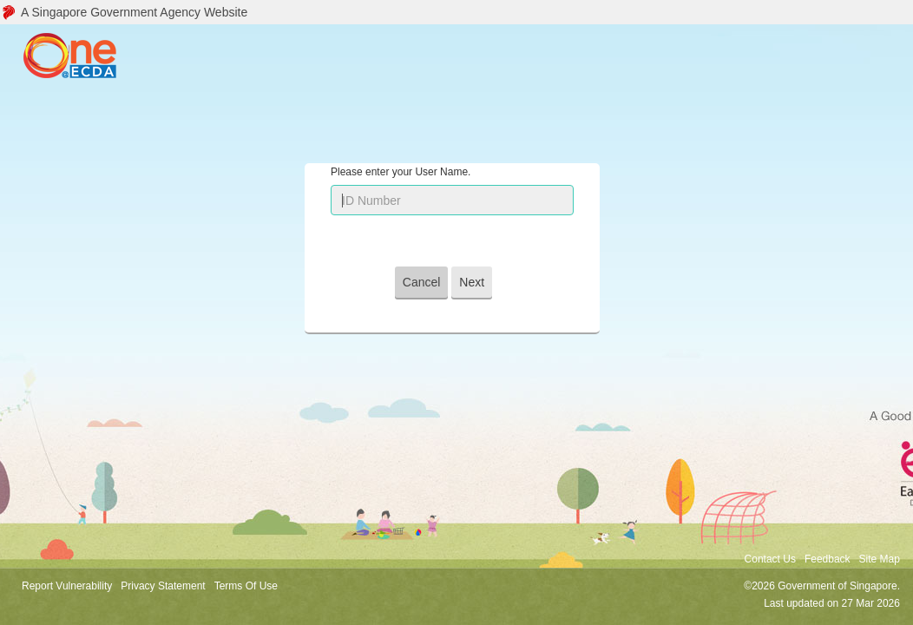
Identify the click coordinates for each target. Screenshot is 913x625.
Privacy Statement (163, 586)
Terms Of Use (246, 586)
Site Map (879, 559)
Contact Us (770, 559)
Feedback (828, 559)
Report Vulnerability (67, 586)
